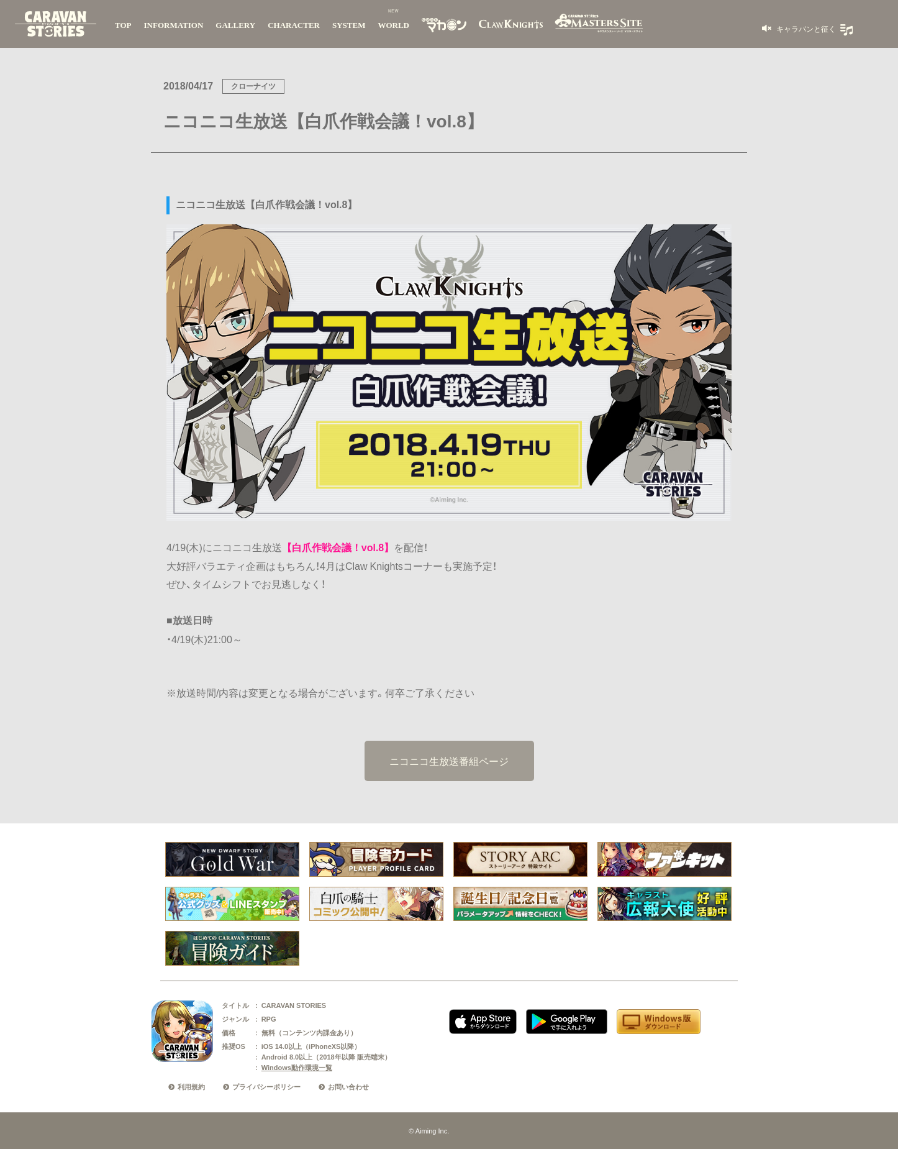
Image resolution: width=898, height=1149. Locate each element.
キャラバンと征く (805, 28)
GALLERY (235, 25)
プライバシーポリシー (266, 1087)
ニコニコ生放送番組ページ (449, 760)
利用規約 (191, 1087)
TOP (123, 25)
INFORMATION (174, 25)
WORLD (393, 25)
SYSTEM (348, 25)
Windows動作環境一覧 (296, 1067)
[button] (799, 28)
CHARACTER (294, 25)
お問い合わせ (348, 1087)
